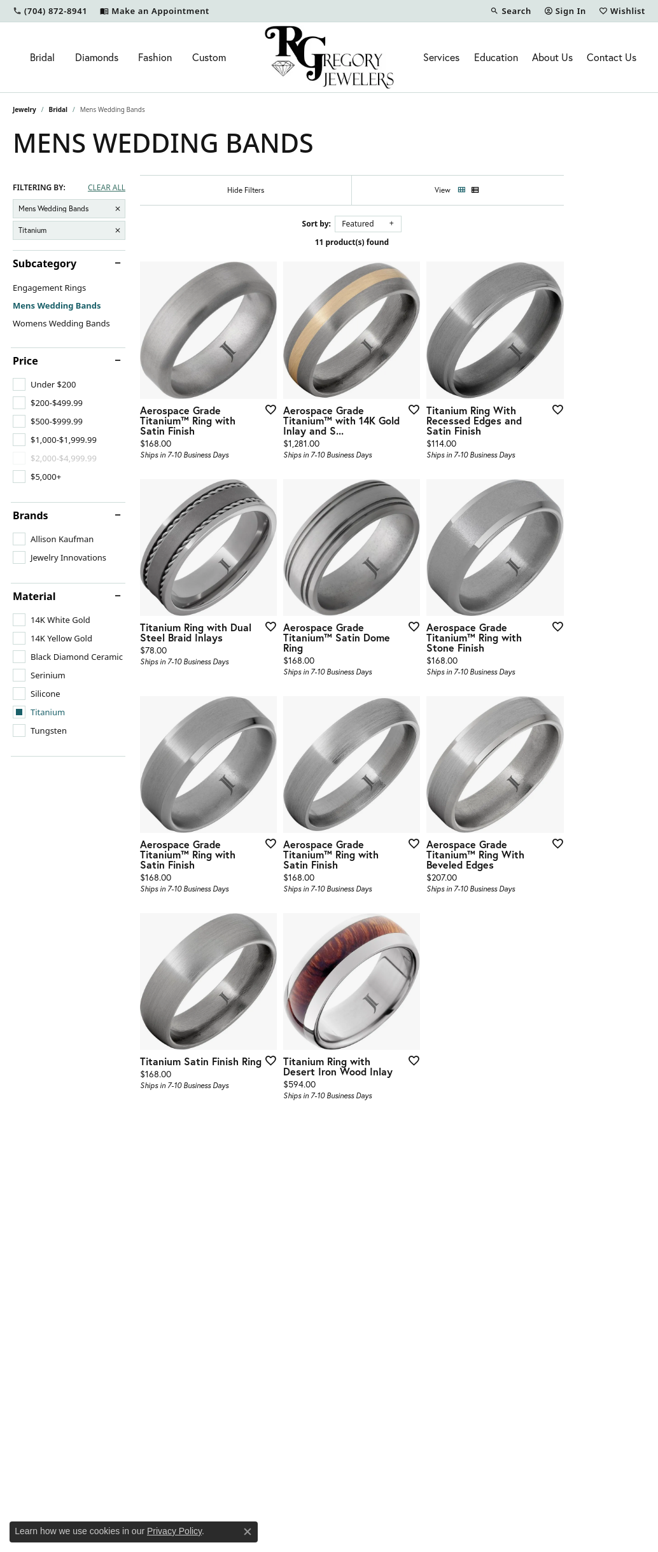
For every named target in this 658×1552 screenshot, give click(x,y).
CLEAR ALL (106, 188)
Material (34, 596)
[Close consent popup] (247, 1531)
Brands (30, 515)
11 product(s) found (393, 242)
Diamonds (96, 57)
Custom (209, 57)
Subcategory (44, 263)
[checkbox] (44, 384)
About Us (552, 57)
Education (496, 57)
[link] (50, 11)
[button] (510, 11)
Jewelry (24, 109)
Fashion (155, 57)
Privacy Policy (174, 1531)
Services (441, 57)
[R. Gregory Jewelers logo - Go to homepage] (329, 57)
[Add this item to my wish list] (294, 436)
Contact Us (611, 57)
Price (25, 361)
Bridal (42, 57)
